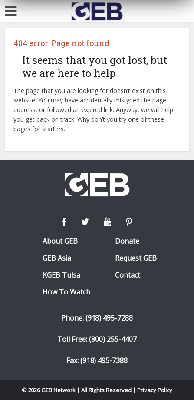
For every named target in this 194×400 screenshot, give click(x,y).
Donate (127, 241)
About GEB (60, 241)
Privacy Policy (155, 390)
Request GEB (136, 258)
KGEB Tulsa (61, 275)
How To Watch (66, 292)
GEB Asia (57, 258)
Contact (127, 275)
